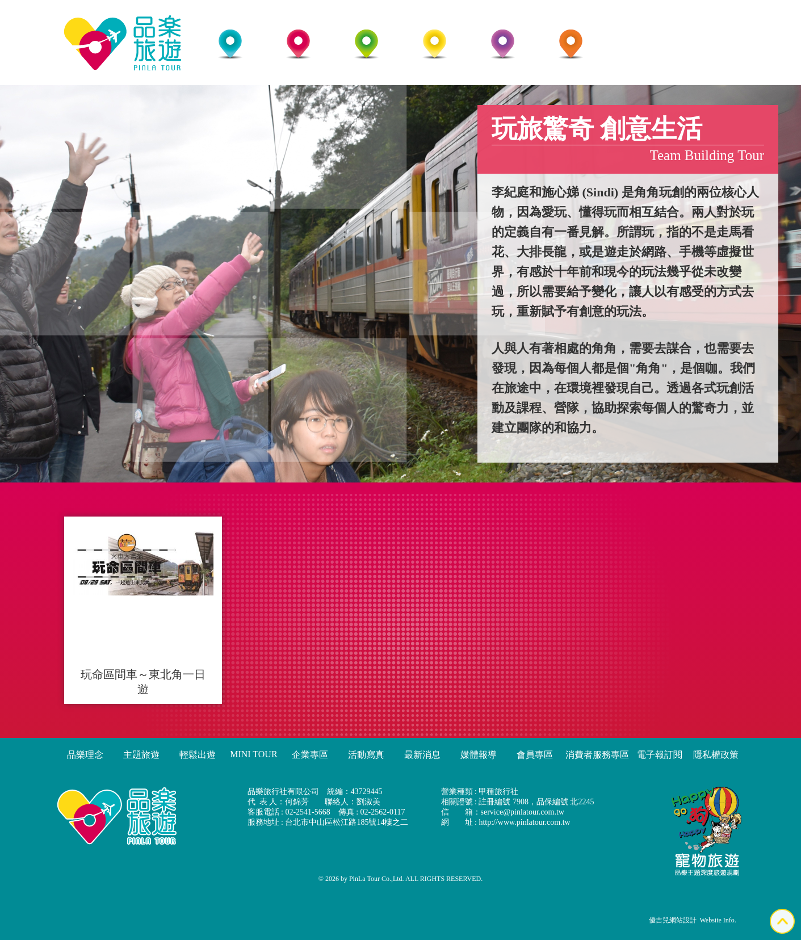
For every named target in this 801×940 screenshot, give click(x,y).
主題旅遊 (141, 754)
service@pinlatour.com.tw (522, 812)
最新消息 (422, 754)
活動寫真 (366, 754)
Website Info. (718, 920)
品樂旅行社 (122, 42)
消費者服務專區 (597, 754)
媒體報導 (478, 754)
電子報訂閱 (659, 754)
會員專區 (535, 754)
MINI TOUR (253, 754)
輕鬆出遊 (197, 754)
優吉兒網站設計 (673, 920)
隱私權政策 (716, 754)
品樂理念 (85, 754)
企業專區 (310, 754)
